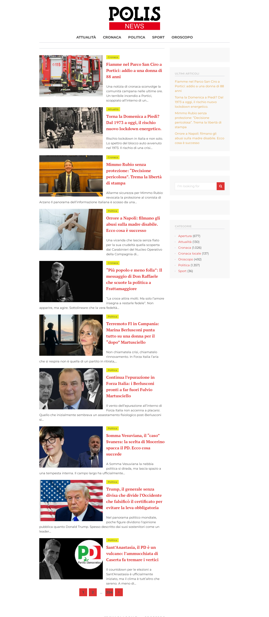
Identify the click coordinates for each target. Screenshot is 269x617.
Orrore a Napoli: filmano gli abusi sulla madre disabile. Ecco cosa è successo (133, 224)
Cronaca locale (189, 253)
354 (109, 592)
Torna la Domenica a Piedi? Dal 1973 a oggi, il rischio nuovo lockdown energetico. (133, 122)
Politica (136, 37)
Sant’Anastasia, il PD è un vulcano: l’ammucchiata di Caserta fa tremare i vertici (132, 553)
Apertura (185, 236)
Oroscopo (182, 37)
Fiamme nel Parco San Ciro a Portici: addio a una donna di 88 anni (134, 70)
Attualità (86, 37)
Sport (158, 37)
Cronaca (112, 37)
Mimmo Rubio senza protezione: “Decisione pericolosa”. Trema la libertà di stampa (198, 120)
